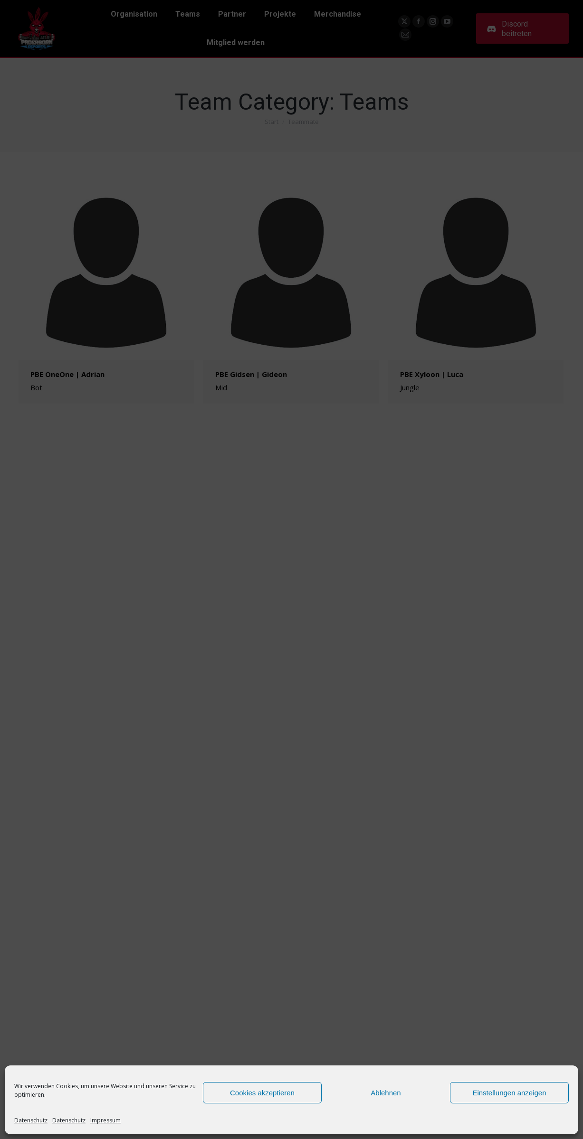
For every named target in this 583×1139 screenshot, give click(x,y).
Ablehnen (386, 1093)
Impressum (105, 1120)
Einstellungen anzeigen (509, 1093)
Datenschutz (31, 1120)
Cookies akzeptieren (262, 1093)
